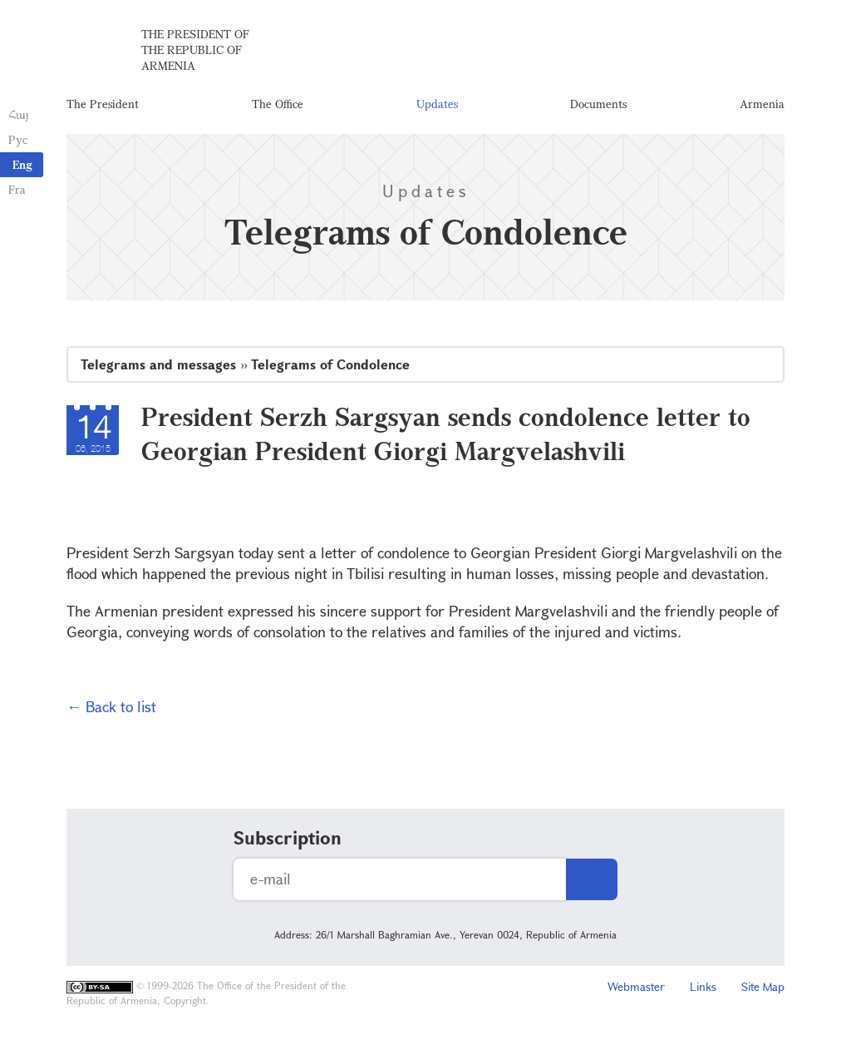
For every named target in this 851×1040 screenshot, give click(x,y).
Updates (437, 103)
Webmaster (636, 986)
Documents (598, 103)
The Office (277, 103)
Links (703, 986)
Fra (17, 189)
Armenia (762, 103)
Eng (22, 164)
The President (102, 103)
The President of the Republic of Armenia (195, 49)
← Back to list (111, 706)
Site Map (763, 986)
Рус (17, 139)
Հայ (18, 114)
